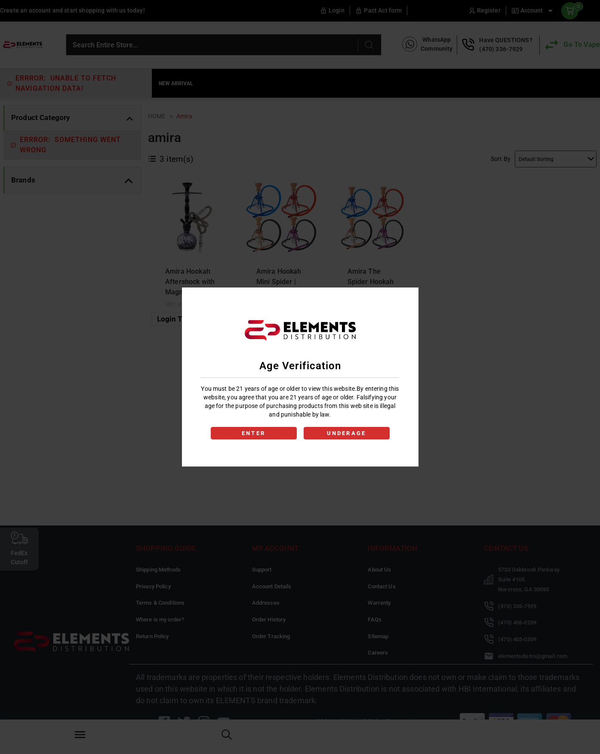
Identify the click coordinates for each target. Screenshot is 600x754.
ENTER (253, 433)
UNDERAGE (346, 433)
